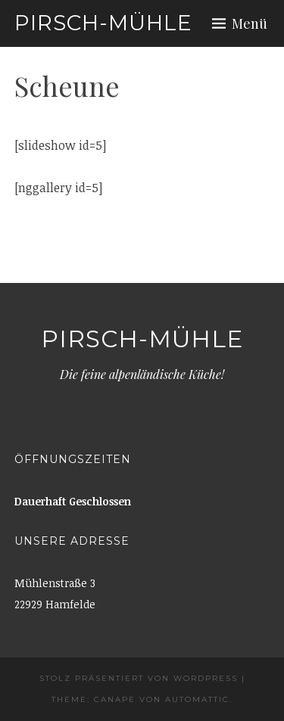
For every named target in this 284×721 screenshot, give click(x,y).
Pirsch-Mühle (103, 23)
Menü (249, 23)
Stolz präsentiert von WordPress (138, 678)
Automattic (197, 699)
